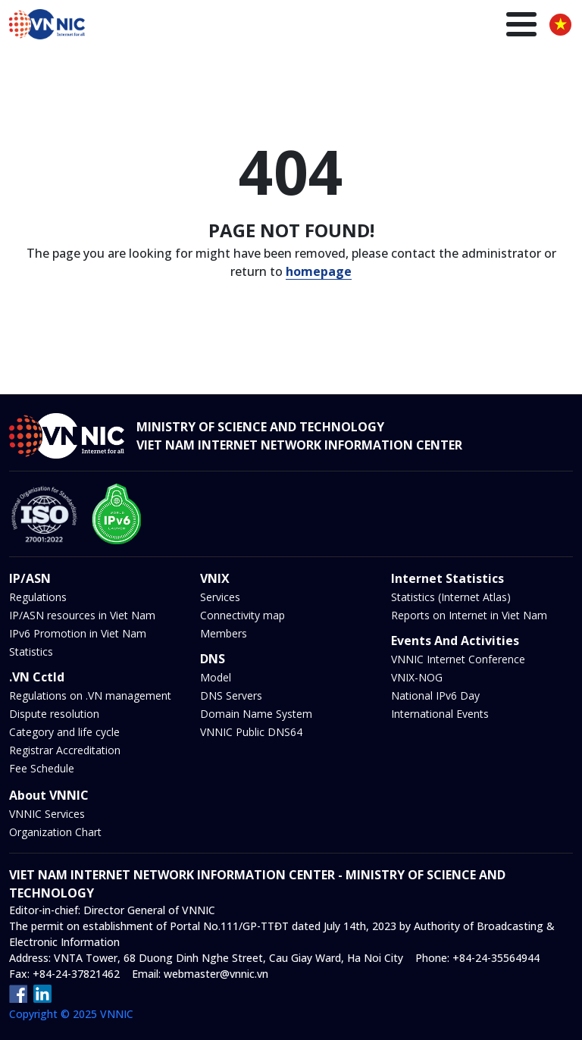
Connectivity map (242, 615)
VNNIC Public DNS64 (251, 732)
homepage (319, 271)
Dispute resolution (54, 713)
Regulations (38, 597)
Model (215, 677)
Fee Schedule (41, 768)
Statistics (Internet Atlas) (451, 597)
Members (223, 633)
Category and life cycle (64, 732)
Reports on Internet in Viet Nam (469, 615)
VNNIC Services (47, 814)
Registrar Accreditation (64, 750)
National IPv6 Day (435, 695)
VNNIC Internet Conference (458, 659)
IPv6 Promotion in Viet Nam (77, 633)
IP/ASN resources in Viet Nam (82, 615)
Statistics (31, 651)
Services (220, 597)
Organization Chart (55, 832)
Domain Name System (256, 713)
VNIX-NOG (417, 677)
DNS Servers (231, 695)
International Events (440, 713)
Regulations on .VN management (90, 695)
